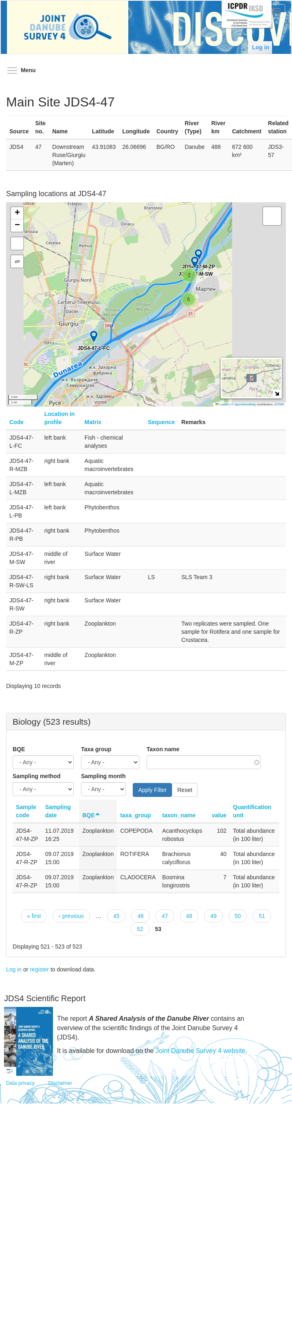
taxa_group (135, 815)
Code (16, 422)
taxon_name (178, 815)
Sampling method (36, 776)
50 (238, 916)
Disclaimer (60, 1083)
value (219, 815)
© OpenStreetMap (244, 404)
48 (189, 916)
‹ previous (71, 916)
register (39, 969)
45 (116, 916)
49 (213, 916)
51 (262, 916)
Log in (260, 47)
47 (165, 916)
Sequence (161, 422)
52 (140, 929)
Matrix (93, 422)
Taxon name (163, 749)
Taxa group (96, 749)
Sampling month (103, 776)
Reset (184, 790)
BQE (19, 749)
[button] (188, 299)
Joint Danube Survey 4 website (201, 1050)
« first (34, 916)
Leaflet (221, 404)
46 (140, 916)
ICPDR (279, 404)
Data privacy (20, 1083)
